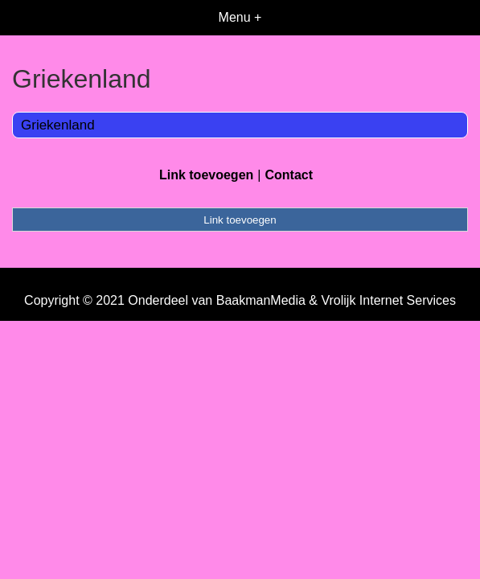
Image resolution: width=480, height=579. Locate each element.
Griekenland (58, 125)
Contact (289, 175)
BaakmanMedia (261, 300)
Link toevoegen (206, 175)
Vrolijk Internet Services (388, 300)
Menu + (240, 17)
